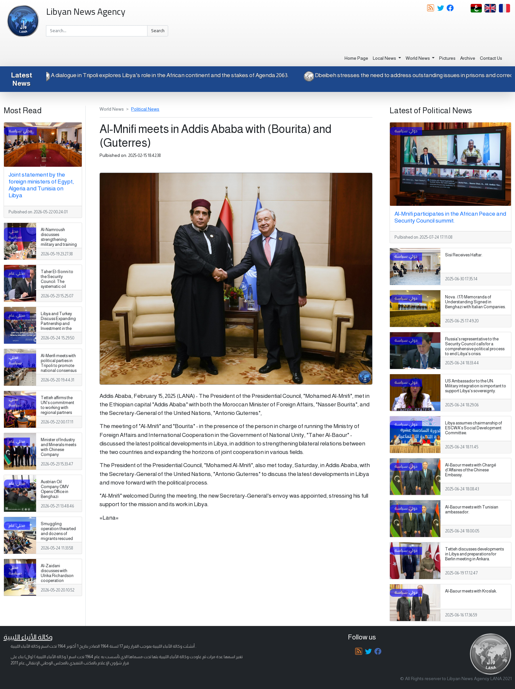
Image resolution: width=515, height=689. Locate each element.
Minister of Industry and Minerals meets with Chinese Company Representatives (58, 450)
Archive (467, 58)
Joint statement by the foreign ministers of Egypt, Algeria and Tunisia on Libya (41, 185)
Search (158, 30)
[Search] (96, 30)
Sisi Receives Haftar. (463, 255)
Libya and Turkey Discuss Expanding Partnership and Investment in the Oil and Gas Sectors (58, 326)
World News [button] (418, 58)
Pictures (447, 58)
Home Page (356, 58)
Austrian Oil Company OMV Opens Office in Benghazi (55, 489)
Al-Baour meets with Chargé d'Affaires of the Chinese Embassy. (470, 470)
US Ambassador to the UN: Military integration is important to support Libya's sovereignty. (475, 386)
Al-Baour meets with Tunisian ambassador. (471, 509)
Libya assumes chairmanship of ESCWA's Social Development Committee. (473, 428)
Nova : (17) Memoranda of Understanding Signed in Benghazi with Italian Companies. (475, 302)
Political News (145, 109)
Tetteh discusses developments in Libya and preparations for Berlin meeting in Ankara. (474, 554)
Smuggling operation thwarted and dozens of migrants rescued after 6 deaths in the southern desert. (58, 536)
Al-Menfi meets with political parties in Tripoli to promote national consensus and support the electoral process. (59, 368)
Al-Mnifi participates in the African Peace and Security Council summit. (450, 217)
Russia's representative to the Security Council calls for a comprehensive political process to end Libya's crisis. (474, 346)
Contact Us (491, 58)
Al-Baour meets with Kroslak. (471, 591)
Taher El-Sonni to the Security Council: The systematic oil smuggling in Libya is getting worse (58, 284)
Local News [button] (385, 58)
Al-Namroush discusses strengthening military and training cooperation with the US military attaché (59, 244)
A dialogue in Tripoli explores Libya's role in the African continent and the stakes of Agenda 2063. (158, 75)
